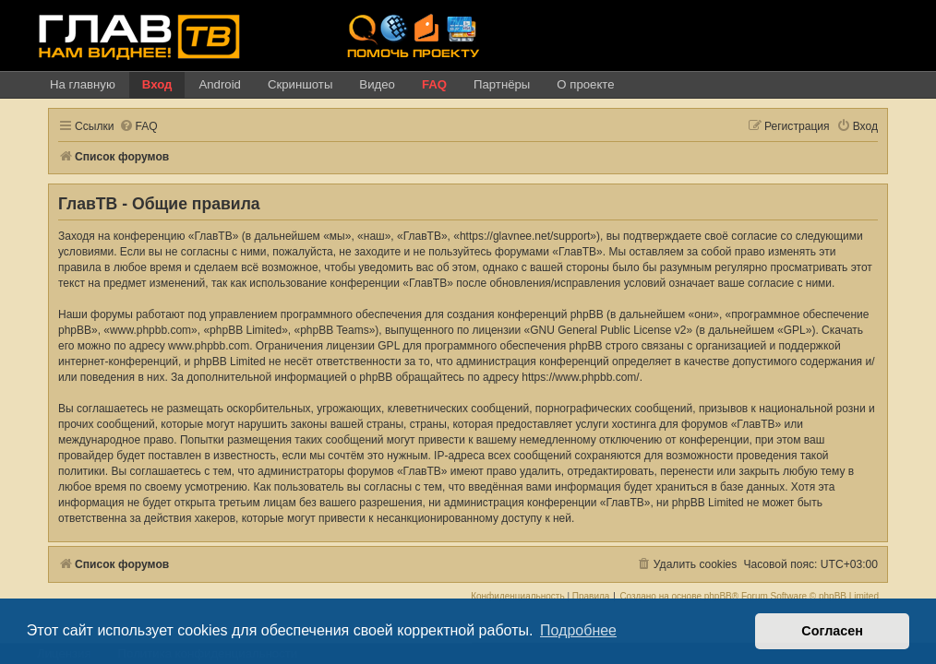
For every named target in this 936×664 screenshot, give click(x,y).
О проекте (585, 84)
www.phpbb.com (208, 345)
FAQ (434, 84)
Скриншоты (300, 84)
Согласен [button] (832, 630)
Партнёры (502, 84)
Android (219, 84)
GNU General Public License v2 (608, 330)
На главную (82, 84)
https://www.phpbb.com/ (580, 377)
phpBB (718, 596)
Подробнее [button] (578, 630)
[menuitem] (138, 126)
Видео (377, 84)
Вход (157, 84)
